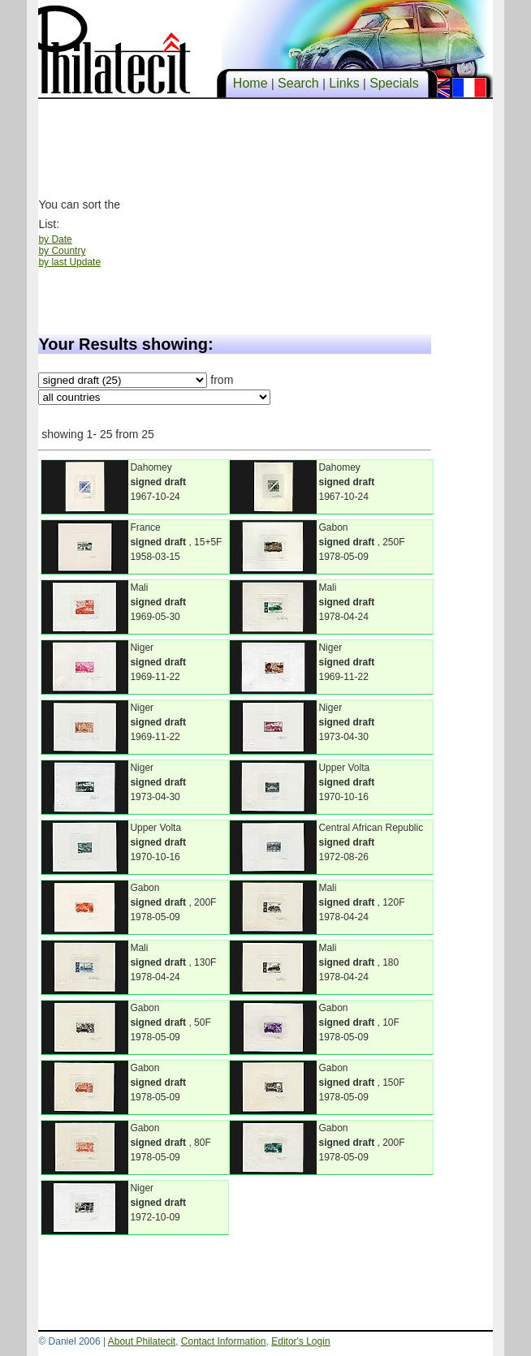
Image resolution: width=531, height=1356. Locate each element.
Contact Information (223, 1341)
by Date (54, 239)
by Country (61, 250)
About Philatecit (141, 1341)
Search (298, 83)
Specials (394, 83)
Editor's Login (300, 1341)
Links (344, 83)
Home (250, 83)
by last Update (69, 262)
